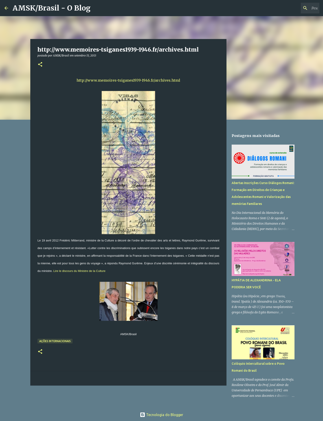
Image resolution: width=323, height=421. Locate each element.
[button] (40, 65)
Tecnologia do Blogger (161, 415)
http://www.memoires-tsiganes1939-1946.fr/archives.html (128, 80)
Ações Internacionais (55, 341)
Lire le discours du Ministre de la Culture (79, 271)
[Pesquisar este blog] (295, 8)
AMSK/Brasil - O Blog (51, 8)
